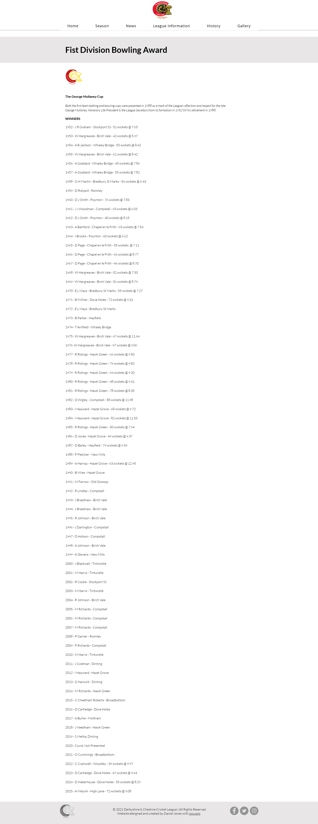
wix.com (194, 813)
